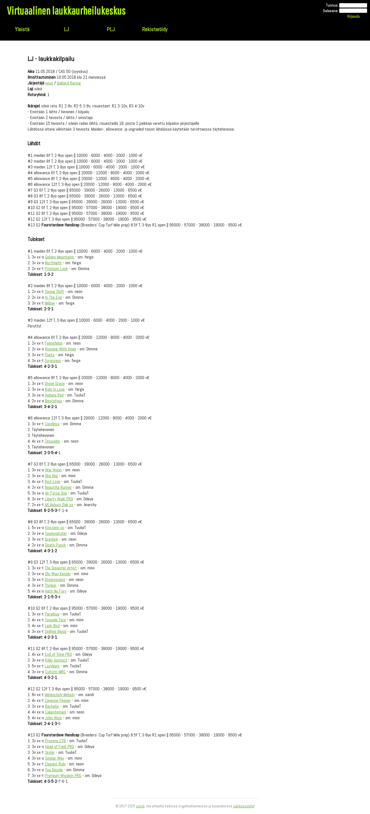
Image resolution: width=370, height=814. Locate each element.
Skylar (50, 752)
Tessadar (52, 441)
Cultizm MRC (55, 672)
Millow (50, 303)
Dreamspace (55, 579)
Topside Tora (55, 620)
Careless (52, 424)
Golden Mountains (59, 257)
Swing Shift (54, 291)
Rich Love (52, 481)
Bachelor (52, 706)
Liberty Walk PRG (59, 499)
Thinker (51, 585)
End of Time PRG (58, 654)
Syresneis (53, 360)
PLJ (111, 29)
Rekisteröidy (154, 29)
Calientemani (55, 712)
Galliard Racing (69, 83)
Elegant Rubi (55, 764)
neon (49, 83)
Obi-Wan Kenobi (57, 574)
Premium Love (56, 268)
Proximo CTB (55, 741)
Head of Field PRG (59, 746)
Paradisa (52, 614)
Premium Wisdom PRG (63, 775)
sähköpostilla (243, 806)
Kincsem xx (54, 527)
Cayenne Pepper (58, 700)
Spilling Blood (55, 631)
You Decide (54, 770)
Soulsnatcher (56, 533)
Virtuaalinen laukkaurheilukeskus (66, 10)
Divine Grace (55, 383)
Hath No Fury (55, 591)
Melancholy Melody (60, 694)
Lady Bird (52, 625)
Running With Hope (60, 349)
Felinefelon (53, 343)
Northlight (53, 263)
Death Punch (55, 545)
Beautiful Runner (58, 487)
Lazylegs (52, 666)
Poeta (49, 355)
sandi (140, 806)
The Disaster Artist (61, 568)
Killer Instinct (56, 660)
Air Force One (56, 493)
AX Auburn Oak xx (59, 505)
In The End (53, 297)
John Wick (53, 718)
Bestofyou (53, 401)
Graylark (51, 539)
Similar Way (54, 758)
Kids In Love (55, 389)
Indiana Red (54, 395)
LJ (66, 29)
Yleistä (22, 29)
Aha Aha (51, 476)
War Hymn (53, 470)
